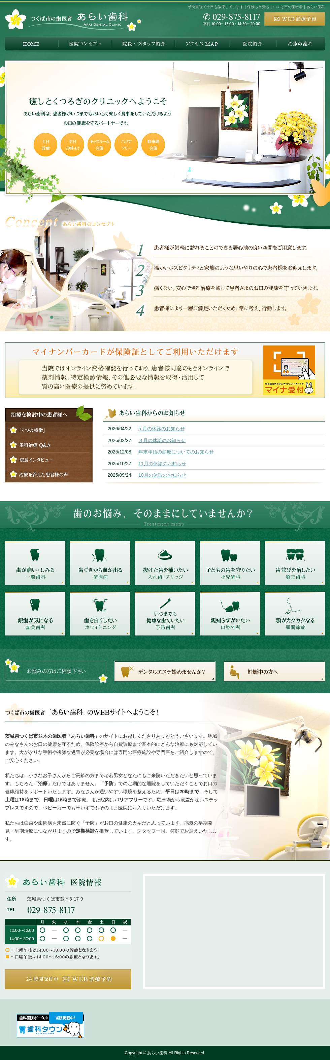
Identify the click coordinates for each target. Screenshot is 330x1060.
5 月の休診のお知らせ (161, 428)
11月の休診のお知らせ (162, 463)
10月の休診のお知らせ (162, 475)
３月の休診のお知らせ (162, 440)
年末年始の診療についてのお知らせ (176, 451)
